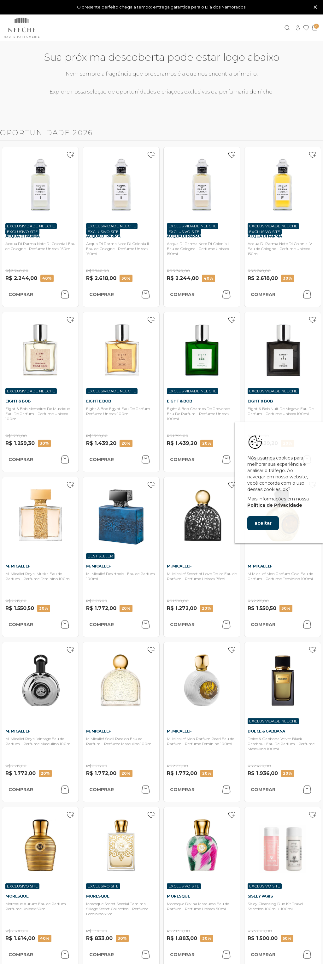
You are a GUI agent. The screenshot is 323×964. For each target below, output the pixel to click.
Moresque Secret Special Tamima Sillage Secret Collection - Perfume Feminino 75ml (117, 908)
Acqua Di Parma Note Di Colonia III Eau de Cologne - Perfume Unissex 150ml (199, 248)
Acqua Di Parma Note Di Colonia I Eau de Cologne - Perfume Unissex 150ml (40, 246)
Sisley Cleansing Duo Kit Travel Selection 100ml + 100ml (275, 906)
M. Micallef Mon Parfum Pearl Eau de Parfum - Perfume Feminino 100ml (200, 741)
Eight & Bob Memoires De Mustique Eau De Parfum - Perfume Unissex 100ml (37, 413)
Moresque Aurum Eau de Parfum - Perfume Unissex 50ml (36, 906)
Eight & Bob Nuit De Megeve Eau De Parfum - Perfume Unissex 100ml (281, 411)
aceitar (263, 523)
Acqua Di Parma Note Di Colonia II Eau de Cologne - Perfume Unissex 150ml (117, 248)
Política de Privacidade (274, 505)
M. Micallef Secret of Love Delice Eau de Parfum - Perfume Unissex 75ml (202, 576)
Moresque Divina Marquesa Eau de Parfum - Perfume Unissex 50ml (198, 906)
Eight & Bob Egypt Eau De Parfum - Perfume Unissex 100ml (119, 411)
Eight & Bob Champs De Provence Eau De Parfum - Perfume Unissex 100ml (198, 413)
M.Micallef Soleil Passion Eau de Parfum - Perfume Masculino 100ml (119, 741)
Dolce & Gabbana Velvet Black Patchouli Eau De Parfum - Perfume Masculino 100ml (281, 743)
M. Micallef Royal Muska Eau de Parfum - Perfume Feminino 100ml (38, 576)
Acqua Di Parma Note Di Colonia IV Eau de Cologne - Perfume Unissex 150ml (280, 248)
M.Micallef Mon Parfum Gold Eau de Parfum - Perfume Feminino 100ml (280, 576)
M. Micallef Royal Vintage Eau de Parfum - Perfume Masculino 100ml (38, 741)
